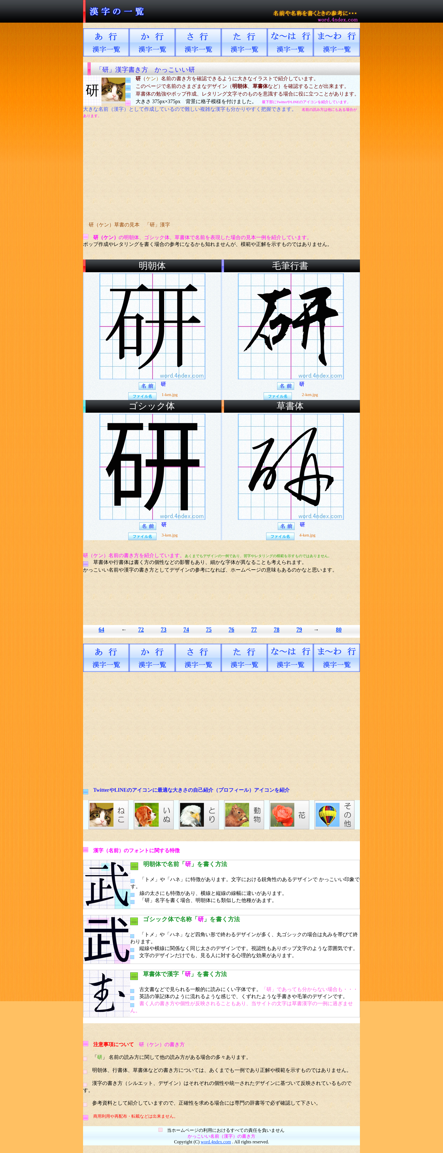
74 (186, 629)
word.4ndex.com (216, 1141)
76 (231, 629)
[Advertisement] (189, 169)
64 (101, 629)
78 (276, 629)
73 (163, 629)
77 (254, 629)
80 (339, 629)
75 (209, 629)
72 (141, 629)
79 (299, 629)
